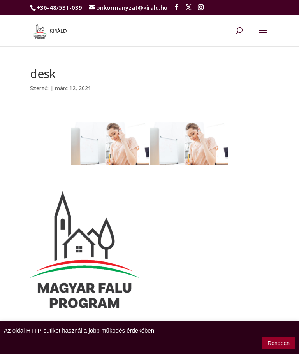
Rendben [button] (278, 343)
